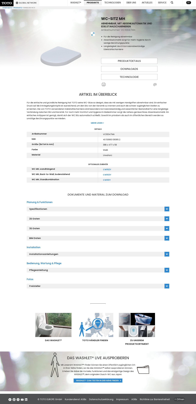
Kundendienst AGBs (78, 398)
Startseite (7, 7)
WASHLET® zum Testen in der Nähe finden (97, 379)
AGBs (145, 398)
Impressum (130, 398)
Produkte (18, 7)
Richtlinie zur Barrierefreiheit (168, 398)
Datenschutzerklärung (106, 398)
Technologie (129, 76)
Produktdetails (129, 60)
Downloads (129, 68)
